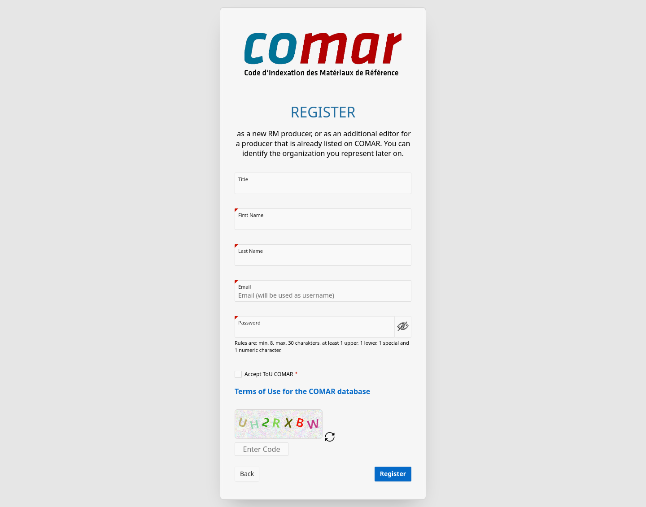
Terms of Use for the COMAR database (302, 391)
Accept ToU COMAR (268, 374)
